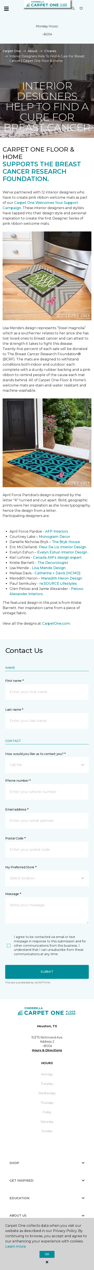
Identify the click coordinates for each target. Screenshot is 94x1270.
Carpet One (12, 51)
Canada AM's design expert (57, 557)
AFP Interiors (56, 531)
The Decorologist (53, 563)
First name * (14, 680)
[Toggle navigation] (6, 9)
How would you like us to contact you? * (35, 753)
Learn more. (15, 1246)
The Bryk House (66, 542)
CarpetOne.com (56, 623)
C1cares (50, 51)
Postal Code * (15, 838)
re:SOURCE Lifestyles (58, 583)
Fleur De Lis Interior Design (62, 547)
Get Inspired (47, 1180)
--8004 (47, 34)
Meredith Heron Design (61, 578)
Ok (47, 1254)
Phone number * (18, 780)
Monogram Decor (54, 537)
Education (47, 1198)
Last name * (14, 709)
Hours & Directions (47, 1050)
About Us (47, 1215)
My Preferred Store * (20, 867)
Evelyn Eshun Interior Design (62, 552)
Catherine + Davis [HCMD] (57, 573)
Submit (47, 972)
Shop (47, 1163)
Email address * (16, 809)
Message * (13, 893)
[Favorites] (81, 8)
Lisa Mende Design (49, 568)
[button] (73, 8)
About (32, 51)
